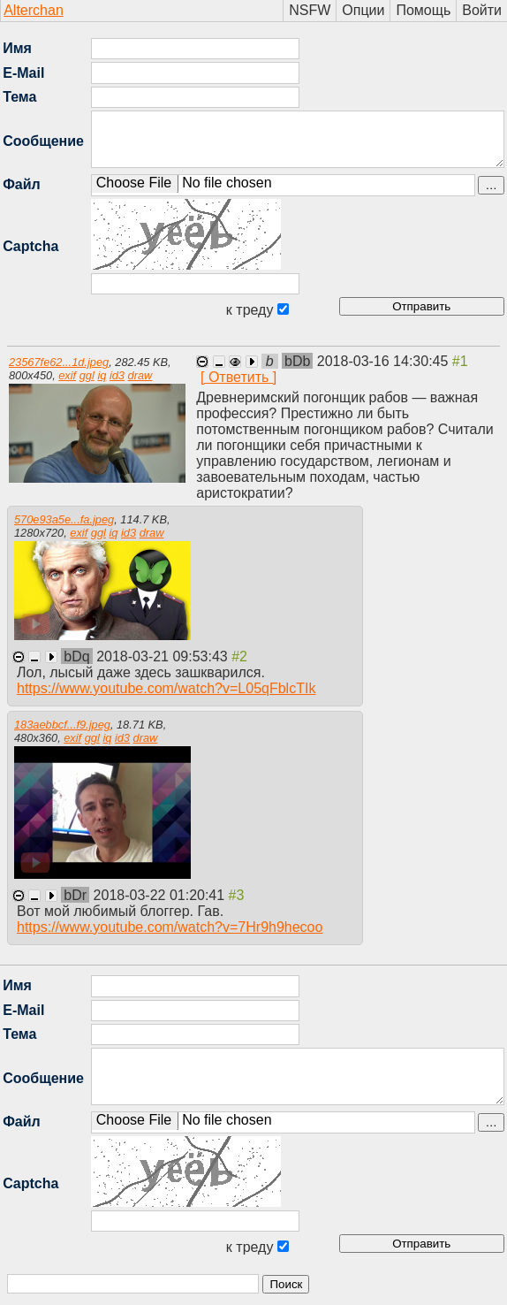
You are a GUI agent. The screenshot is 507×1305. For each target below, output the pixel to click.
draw (140, 375)
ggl (87, 375)
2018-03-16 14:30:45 (384, 361)
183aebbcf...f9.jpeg (62, 724)
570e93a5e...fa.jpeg (64, 519)
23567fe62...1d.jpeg (59, 362)
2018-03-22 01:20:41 (161, 895)
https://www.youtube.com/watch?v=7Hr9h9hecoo (169, 927)
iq (101, 375)
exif (67, 375)
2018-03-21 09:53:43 (163, 656)
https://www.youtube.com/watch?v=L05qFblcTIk (166, 688)
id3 (117, 375)
